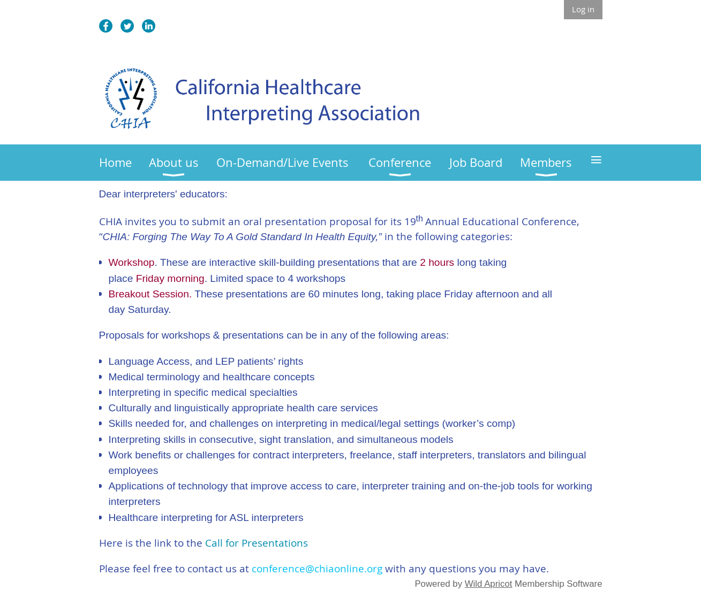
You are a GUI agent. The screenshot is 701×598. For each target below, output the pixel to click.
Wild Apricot (488, 584)
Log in (583, 9)
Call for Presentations (256, 543)
